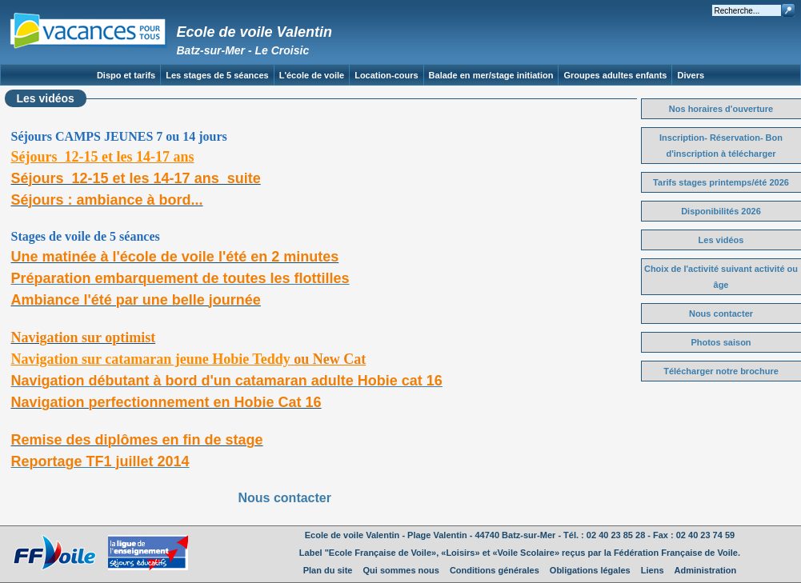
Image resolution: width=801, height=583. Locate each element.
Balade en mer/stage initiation (491, 75)
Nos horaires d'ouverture (721, 109)
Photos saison (721, 342)
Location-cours (386, 75)
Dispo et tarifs (126, 75)
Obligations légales (590, 570)
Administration (706, 570)
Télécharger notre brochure (721, 371)
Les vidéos (721, 240)
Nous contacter (284, 498)
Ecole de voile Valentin (254, 32)
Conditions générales (494, 570)
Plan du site (328, 570)
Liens (652, 570)
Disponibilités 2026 (721, 211)
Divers (690, 75)
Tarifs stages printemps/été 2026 (721, 182)
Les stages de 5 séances (217, 75)
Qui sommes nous (401, 570)
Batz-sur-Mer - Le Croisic (243, 50)
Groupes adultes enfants (615, 75)
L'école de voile (311, 75)
